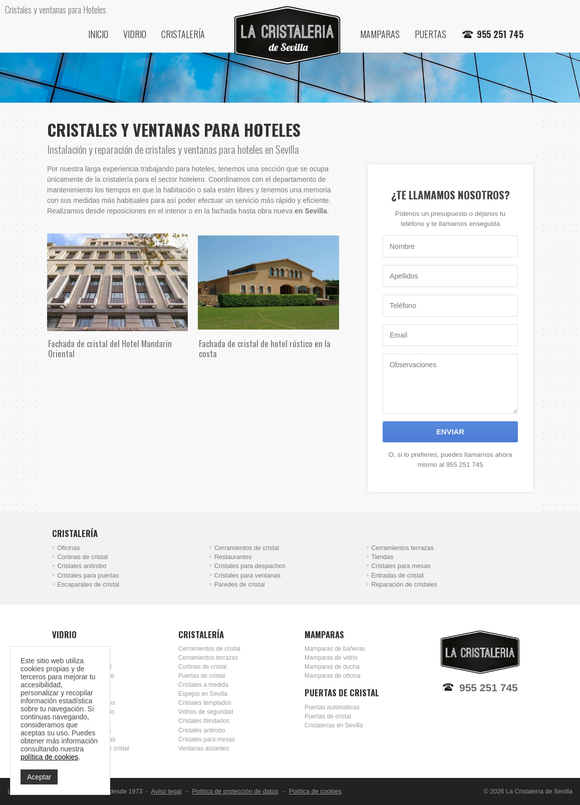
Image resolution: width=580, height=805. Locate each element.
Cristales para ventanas (247, 575)
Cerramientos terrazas (402, 548)
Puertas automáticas (332, 707)
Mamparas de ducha (332, 666)
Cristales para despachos (249, 566)
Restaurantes (233, 557)
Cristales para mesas (400, 566)
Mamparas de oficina (333, 675)
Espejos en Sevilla (202, 693)
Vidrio (134, 34)
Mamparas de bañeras (335, 648)
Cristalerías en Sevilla (334, 725)
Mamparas (380, 34)
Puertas (430, 34)
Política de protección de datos (235, 791)
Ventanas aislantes (203, 748)
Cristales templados (204, 702)
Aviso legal (166, 791)
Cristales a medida (203, 684)
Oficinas (68, 548)
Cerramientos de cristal (246, 548)
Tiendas (382, 557)
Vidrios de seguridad (205, 711)
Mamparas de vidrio (331, 657)
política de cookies (49, 757)
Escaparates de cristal (88, 584)
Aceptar (39, 777)
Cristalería (183, 34)
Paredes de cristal (239, 584)
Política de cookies (315, 791)
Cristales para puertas (88, 575)
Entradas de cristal (397, 575)
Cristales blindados (203, 720)
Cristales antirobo (81, 566)
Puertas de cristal (201, 675)
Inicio (98, 34)
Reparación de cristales (404, 584)
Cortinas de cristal (82, 557)
